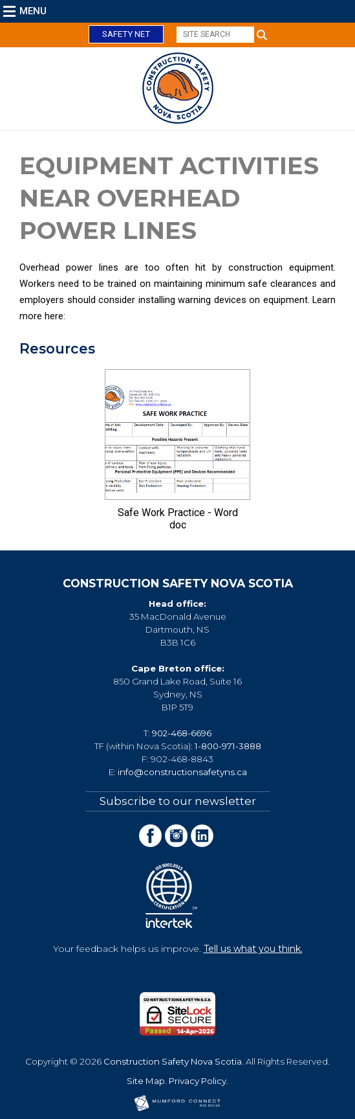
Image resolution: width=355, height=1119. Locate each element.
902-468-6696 (181, 733)
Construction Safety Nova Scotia (172, 1061)
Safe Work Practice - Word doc (178, 518)
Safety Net (126, 34)
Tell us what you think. (253, 949)
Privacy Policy (197, 1081)
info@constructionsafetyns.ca (182, 772)
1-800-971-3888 (228, 746)
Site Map (146, 1081)
